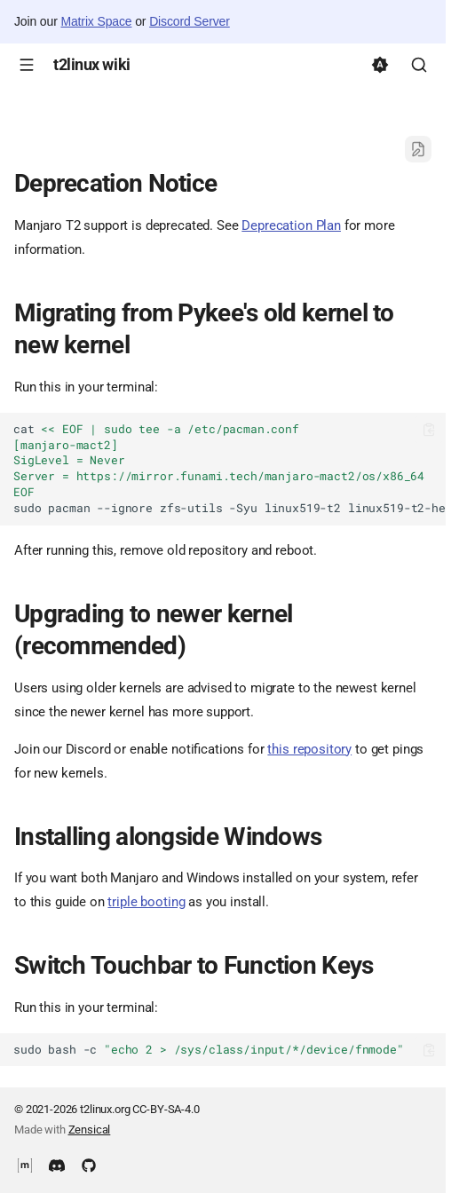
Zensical (89, 1129)
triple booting (146, 902)
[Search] (419, 65)
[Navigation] (27, 65)
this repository (309, 749)
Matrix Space (95, 21)
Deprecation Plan (291, 225)
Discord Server (189, 21)
